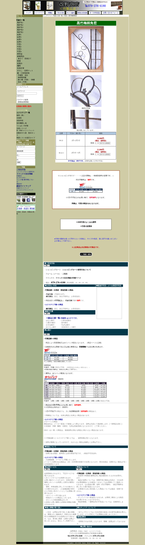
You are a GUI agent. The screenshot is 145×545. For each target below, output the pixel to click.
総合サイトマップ (24, 186)
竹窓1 (19, 44)
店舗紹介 (19, 176)
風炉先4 (20, 30)
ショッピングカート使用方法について (76, 270)
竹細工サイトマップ (23, 188)
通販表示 (19, 184)
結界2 (19, 37)
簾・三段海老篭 (23, 73)
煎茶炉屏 (20, 68)
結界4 (19, 42)
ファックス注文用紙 (25, 174)
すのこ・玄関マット (25, 71)
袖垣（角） (21, 115)
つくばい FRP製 (22, 126)
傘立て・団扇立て (24, 58)
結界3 (19, 39)
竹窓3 (19, 49)
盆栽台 (19, 63)
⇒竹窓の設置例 (86, 226)
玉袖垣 (19, 118)
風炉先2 (20, 25)
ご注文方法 (21, 170)
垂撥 (19, 61)
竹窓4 (19, 52)
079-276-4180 (76, 537)
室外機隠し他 (22, 123)
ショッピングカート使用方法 (25, 171)
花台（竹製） (23, 82)
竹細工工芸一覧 (58, 15)
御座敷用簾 (22, 77)
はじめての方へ (21, 177)
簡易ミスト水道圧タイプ (27, 138)
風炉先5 (20, 32)
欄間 (19, 66)
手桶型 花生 (23, 75)
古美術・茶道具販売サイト (25, 203)
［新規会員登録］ (23, 102)
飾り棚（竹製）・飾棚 (26, 80)
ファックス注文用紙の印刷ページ (68, 278)
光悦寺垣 (20, 120)
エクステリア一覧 (23, 113)
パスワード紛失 (22, 100)
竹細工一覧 (20, 20)
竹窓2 (19, 47)
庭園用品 (20, 56)
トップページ (47, 15)
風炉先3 (20, 27)
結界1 (19, 35)
